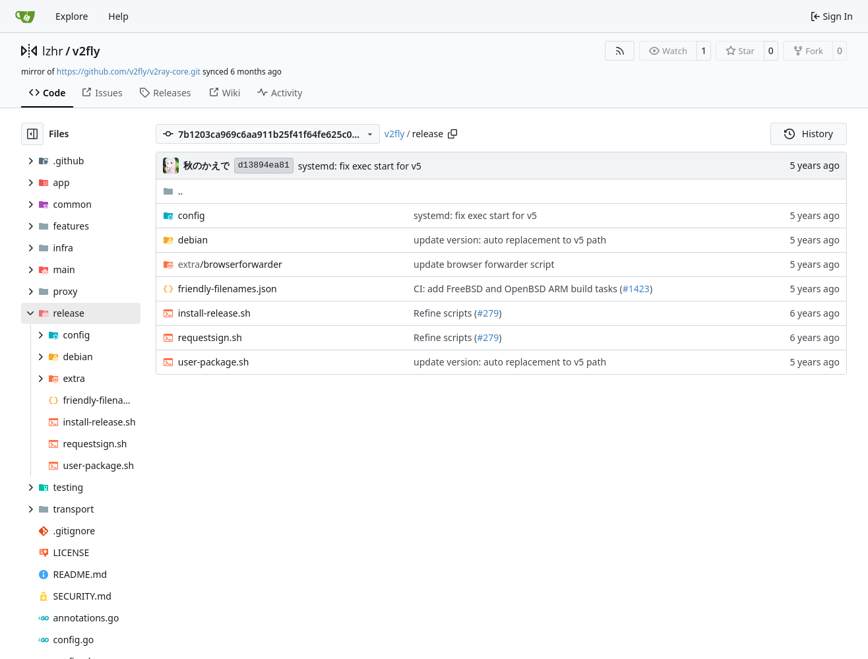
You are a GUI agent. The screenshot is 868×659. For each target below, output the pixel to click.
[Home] (25, 16)
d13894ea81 (264, 165)
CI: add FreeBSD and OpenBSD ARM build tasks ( (518, 288)
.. (173, 191)
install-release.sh (214, 313)
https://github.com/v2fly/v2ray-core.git (129, 71)
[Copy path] (452, 134)
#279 (488, 313)
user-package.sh (213, 362)
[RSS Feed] (620, 51)
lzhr (52, 50)
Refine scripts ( (445, 313)
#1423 (636, 288)
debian (193, 240)
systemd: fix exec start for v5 (359, 166)
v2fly (86, 50)
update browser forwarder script (484, 264)
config (191, 215)
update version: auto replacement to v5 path (510, 240)
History (808, 133)
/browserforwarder (230, 264)
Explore (71, 16)
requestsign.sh (210, 337)
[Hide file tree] (32, 134)
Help (118, 16)
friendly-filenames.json (227, 288)
